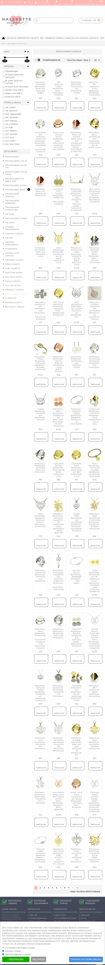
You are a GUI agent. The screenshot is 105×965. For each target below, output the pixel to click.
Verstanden (15, 959)
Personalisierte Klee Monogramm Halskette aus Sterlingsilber (41, 743)
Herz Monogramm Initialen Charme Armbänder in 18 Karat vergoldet (95, 470)
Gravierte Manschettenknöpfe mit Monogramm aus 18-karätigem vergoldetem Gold (77, 693)
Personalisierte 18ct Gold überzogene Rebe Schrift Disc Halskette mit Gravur (59, 856)
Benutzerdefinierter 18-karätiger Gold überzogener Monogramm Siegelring (95, 88)
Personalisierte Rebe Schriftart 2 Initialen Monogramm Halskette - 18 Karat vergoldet (95, 521)
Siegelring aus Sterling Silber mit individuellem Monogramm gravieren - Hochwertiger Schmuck (41, 142)
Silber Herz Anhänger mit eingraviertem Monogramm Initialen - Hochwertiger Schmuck (77, 522)
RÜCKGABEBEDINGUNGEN (65, 918)
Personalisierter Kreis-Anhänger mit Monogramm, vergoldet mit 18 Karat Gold (95, 140)
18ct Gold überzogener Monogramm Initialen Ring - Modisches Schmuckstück (59, 308)
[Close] (102, 924)
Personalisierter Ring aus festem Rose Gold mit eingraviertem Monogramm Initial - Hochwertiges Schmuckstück (77, 142)
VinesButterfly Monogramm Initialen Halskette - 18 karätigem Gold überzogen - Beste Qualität (59, 523)
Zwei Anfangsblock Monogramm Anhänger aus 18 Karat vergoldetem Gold (59, 255)
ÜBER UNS (32, 915)
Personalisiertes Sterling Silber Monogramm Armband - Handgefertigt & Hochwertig (77, 416)
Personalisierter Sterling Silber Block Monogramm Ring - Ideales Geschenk (95, 255)
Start (3, 44)
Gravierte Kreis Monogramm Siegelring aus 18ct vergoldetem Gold (77, 470)
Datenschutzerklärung (86, 959)
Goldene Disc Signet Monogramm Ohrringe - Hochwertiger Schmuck (59, 196)
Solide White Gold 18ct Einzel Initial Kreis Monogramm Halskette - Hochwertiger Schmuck (95, 638)
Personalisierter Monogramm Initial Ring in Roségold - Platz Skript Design (59, 364)
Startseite (84, 915)
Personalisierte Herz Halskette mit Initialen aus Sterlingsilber (77, 855)
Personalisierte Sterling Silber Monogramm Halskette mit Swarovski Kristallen (41, 693)
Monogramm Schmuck (17, 44)
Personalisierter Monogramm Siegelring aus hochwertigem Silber (77, 87)
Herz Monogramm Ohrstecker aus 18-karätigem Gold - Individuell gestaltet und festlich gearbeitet (95, 581)
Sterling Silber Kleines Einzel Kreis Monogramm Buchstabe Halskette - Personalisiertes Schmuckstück (95, 802)
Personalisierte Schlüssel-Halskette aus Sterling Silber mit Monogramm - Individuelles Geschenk (59, 579)
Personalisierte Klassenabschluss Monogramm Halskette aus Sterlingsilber (59, 691)
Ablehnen (38, 959)
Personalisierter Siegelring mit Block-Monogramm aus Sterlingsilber (95, 362)
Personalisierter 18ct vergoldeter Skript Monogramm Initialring (95, 691)
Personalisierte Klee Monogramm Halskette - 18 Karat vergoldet (95, 743)
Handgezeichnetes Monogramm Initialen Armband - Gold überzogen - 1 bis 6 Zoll (95, 416)
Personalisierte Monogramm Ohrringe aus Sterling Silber (77, 362)
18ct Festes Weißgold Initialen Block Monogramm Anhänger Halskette (95, 195)
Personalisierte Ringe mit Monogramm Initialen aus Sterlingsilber (41, 575)
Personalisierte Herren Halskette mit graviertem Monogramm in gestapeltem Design (95, 310)
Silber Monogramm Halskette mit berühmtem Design (41, 414)
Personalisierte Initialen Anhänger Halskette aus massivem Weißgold (59, 744)
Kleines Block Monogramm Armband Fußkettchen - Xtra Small (77, 576)
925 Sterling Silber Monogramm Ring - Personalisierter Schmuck (59, 88)
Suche (82, 918)
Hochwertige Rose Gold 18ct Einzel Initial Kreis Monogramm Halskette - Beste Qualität (59, 801)
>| (77, 888)
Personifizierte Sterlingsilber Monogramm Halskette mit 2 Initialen (41, 798)
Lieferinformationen (37, 919)
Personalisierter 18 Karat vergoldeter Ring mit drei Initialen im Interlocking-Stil (77, 746)
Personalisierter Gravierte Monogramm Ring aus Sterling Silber (41, 87)
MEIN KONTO (60, 915)
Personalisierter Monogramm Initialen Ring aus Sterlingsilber (41, 468)
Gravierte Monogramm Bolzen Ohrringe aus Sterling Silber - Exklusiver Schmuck (77, 637)
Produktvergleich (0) (51, 60)
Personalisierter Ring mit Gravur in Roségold (41, 192)
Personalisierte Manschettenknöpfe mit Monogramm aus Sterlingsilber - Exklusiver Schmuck (41, 310)
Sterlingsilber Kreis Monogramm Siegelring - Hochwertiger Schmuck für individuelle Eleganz (41, 638)
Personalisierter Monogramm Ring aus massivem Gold (41, 252)
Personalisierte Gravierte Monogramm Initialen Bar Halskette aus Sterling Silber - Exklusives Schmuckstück (77, 199)
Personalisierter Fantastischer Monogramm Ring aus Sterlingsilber (59, 633)
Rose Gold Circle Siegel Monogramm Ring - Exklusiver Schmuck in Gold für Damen (59, 141)
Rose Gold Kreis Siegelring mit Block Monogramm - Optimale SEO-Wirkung (77, 800)
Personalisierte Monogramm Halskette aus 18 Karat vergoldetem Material (95, 855)
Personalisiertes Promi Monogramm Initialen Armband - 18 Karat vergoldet (41, 363)
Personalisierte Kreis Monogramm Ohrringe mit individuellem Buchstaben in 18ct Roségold (59, 417)
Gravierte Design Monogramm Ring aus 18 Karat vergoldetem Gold (59, 470)
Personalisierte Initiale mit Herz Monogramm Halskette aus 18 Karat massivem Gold (77, 256)
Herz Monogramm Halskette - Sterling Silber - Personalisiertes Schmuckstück (41, 520)
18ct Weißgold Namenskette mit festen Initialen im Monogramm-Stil (77, 309)
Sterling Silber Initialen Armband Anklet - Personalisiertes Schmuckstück (41, 855)
